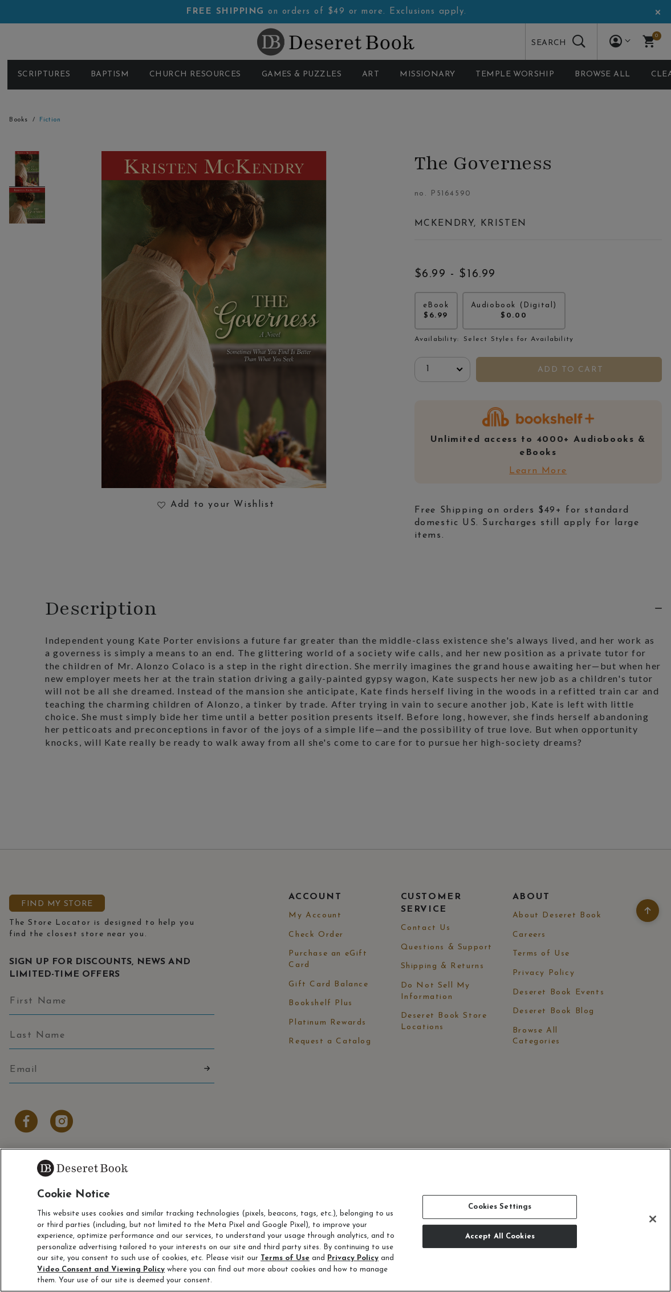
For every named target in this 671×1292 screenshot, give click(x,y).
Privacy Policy (353, 1258)
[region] (335, 1220)
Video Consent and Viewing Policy (101, 1269)
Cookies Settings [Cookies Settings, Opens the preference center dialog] (499, 1206)
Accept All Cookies (500, 1236)
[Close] (652, 1219)
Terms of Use (285, 1258)
